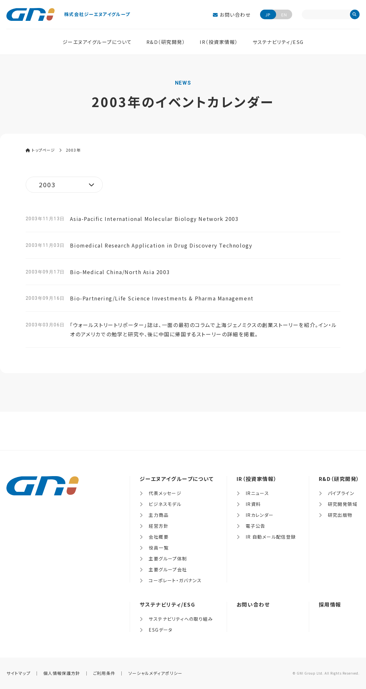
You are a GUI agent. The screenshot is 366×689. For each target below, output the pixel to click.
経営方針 (159, 526)
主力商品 (159, 515)
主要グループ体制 (168, 558)
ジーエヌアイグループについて (97, 41)
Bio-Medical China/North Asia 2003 (120, 272)
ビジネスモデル (165, 504)
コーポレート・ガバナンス (175, 580)
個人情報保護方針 (61, 673)
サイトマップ (18, 673)
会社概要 (159, 536)
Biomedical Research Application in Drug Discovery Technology (161, 245)
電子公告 (256, 526)
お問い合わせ (231, 14)
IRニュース (257, 493)
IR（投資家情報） (219, 41)
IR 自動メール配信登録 (271, 536)
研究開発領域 (342, 504)
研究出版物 (340, 515)
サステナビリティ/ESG (278, 41)
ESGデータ (160, 629)
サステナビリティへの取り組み (181, 619)
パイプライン (341, 493)
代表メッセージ (165, 493)
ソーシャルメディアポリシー (155, 673)
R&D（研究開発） (166, 41)
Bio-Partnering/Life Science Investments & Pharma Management (161, 298)
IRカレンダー (260, 515)
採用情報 (330, 604)
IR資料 (253, 504)
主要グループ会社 (168, 569)
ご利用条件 (104, 673)
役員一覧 (159, 547)
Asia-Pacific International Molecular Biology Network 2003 (154, 219)
